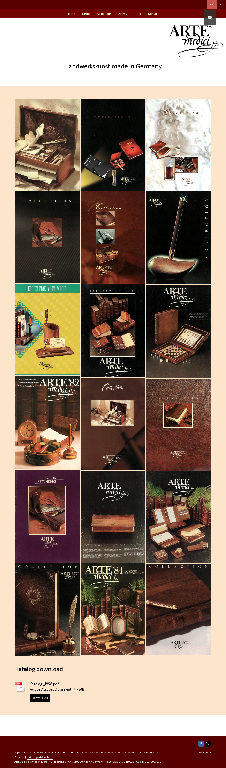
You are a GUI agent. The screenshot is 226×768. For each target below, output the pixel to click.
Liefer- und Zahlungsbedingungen (100, 752)
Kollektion (104, 13)
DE (211, 4)
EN (221, 4)
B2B (137, 13)
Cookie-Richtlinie (150, 752)
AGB (32, 752)
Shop (86, 13)
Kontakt (154, 13)
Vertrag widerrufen (40, 757)
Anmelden (205, 752)
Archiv (122, 13)
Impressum (21, 752)
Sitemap (19, 757)
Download (40, 698)
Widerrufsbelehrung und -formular (57, 752)
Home (70, 13)
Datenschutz (130, 752)
